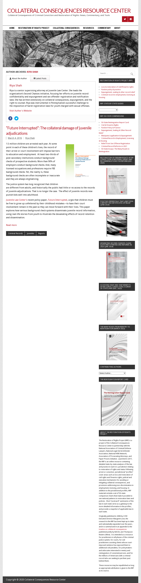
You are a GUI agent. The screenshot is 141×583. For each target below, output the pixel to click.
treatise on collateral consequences (113, 529)
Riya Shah (16, 85)
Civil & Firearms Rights (110, 125)
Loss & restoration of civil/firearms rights (117, 87)
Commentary (104, 27)
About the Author (18, 78)
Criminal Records (15, 233)
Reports (41, 233)
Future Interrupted (57, 200)
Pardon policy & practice (111, 89)
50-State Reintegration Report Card (115, 122)
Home (12, 27)
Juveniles (30, 233)
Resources (88, 27)
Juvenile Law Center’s (16, 200)
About (117, 27)
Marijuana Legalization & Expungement (116, 136)
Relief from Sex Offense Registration (115, 143)
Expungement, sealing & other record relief (118, 92)
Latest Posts (40, 78)
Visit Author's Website (21, 110)
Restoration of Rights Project (33, 27)
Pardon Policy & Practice (110, 128)
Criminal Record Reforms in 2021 (114, 146)
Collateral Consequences (66, 27)
